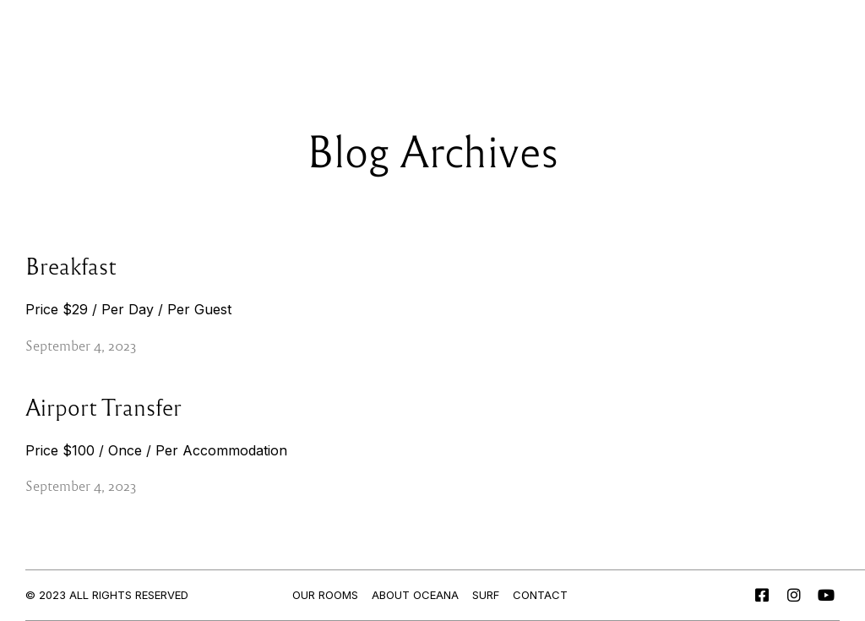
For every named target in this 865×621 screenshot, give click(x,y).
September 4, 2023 (81, 345)
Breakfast (71, 265)
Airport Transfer (103, 406)
